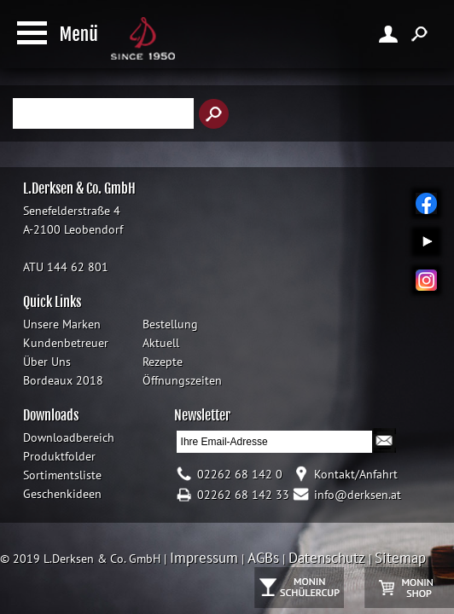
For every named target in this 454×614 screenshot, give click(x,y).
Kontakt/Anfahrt (356, 474)
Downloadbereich (68, 437)
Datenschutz (326, 557)
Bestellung (170, 324)
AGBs (263, 557)
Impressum (204, 557)
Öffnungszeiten (182, 380)
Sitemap (400, 557)
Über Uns (47, 361)
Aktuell (161, 342)
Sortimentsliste (62, 475)
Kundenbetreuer (65, 342)
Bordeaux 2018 (63, 380)
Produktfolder (59, 456)
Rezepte (163, 361)
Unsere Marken (62, 324)
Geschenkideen (62, 493)
